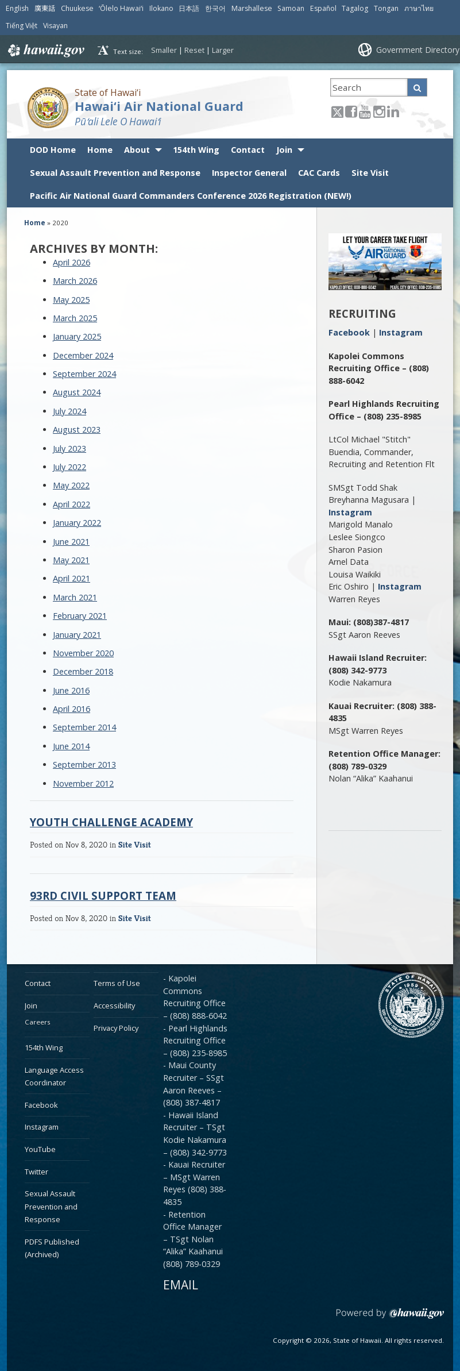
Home (100, 149)
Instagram (401, 332)
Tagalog (355, 8)
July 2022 (69, 466)
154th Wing (196, 149)
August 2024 (76, 392)
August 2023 (76, 429)
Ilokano (161, 8)
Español (323, 8)
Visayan (55, 25)
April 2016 (71, 708)
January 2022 (77, 522)
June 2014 (71, 746)
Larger (223, 50)
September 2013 (84, 764)
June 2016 (71, 690)
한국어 (215, 8)
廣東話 (44, 8)
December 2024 (83, 355)
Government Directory (417, 49)
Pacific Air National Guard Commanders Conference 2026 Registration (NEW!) (190, 195)
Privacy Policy (116, 1028)
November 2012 (83, 783)
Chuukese (77, 8)
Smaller (164, 50)
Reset (194, 50)
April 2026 (71, 262)
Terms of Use (117, 983)
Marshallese (251, 8)
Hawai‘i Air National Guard (159, 106)
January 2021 (77, 634)
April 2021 (71, 578)
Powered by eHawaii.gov (390, 1317)
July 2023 (69, 448)
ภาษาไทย (419, 8)
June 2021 (71, 541)
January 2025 (77, 336)
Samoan (290, 8)
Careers (38, 1022)
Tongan (386, 8)
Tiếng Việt (21, 25)
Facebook (349, 332)
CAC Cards (319, 172)
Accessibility (114, 1005)
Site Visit (370, 172)
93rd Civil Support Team (103, 895)
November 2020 (83, 653)
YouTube (40, 1149)
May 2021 (71, 559)
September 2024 (84, 373)
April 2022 (71, 504)
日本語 (189, 8)
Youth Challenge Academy (111, 822)
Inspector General (249, 172)
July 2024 (69, 411)
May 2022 (71, 485)
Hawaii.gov (45, 50)
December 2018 (83, 671)
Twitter (36, 1171)
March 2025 (75, 318)
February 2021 (80, 615)
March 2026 (75, 280)
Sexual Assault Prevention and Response (115, 172)
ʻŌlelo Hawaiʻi (121, 8)
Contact (248, 149)
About (137, 149)
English (17, 8)
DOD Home (53, 149)
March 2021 (75, 597)
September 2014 (84, 727)
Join (284, 149)
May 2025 (71, 299)
